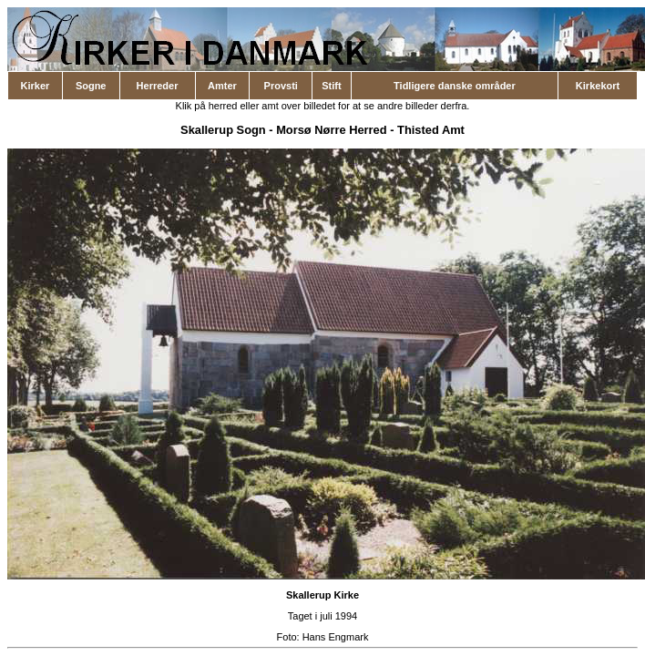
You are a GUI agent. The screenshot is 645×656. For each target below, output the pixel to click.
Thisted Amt (431, 130)
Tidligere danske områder (455, 85)
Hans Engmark (335, 636)
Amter (222, 85)
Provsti (281, 85)
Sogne (91, 85)
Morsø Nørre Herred (331, 130)
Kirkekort (597, 85)
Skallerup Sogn (223, 130)
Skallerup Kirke (322, 594)
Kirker (35, 85)
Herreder (158, 85)
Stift (331, 85)
